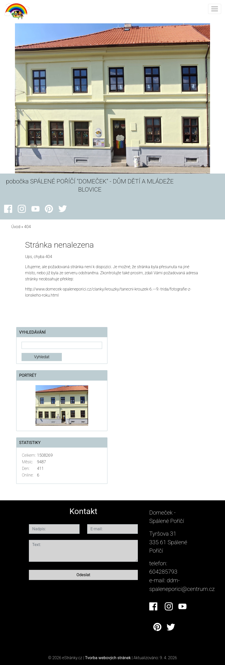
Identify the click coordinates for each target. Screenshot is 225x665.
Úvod (15, 226)
